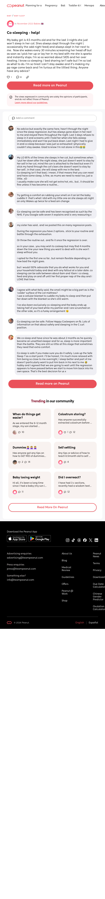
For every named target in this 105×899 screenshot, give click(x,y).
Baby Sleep (19, 16)
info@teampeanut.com (20, 580)
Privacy (97, 570)
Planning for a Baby (34, 6)
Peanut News (97, 555)
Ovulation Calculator (99, 608)
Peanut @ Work (68, 592)
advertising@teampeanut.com (25, 558)
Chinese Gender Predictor (98, 597)
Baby (63, 6)
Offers (65, 584)
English (80, 623)
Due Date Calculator (99, 585)
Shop (64, 601)
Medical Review (67, 569)
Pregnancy (51, 6)
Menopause (89, 6)
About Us (67, 554)
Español (93, 623)
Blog (64, 561)
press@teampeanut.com (21, 569)
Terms (96, 563)
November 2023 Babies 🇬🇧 (30, 24)
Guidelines (68, 577)
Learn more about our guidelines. (31, 103)
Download (99, 577)
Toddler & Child (75, 6)
